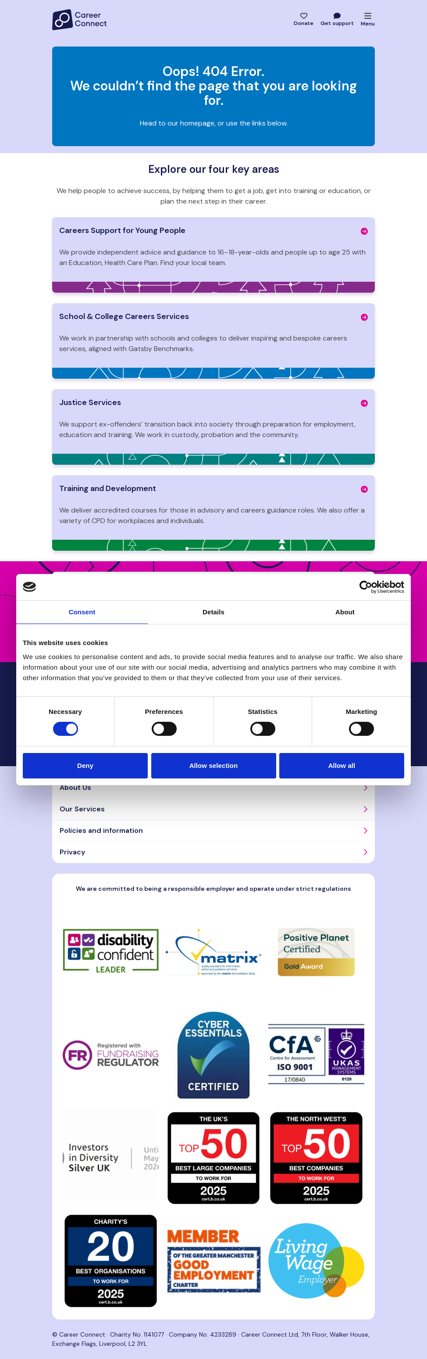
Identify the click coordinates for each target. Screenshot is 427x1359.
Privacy (72, 852)
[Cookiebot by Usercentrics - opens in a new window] (365, 586)
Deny (85, 765)
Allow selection (213, 765)
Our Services (82, 809)
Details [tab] (213, 611)
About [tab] (345, 611)
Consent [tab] (82, 611)
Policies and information (101, 830)
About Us (75, 787)
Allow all (342, 765)
